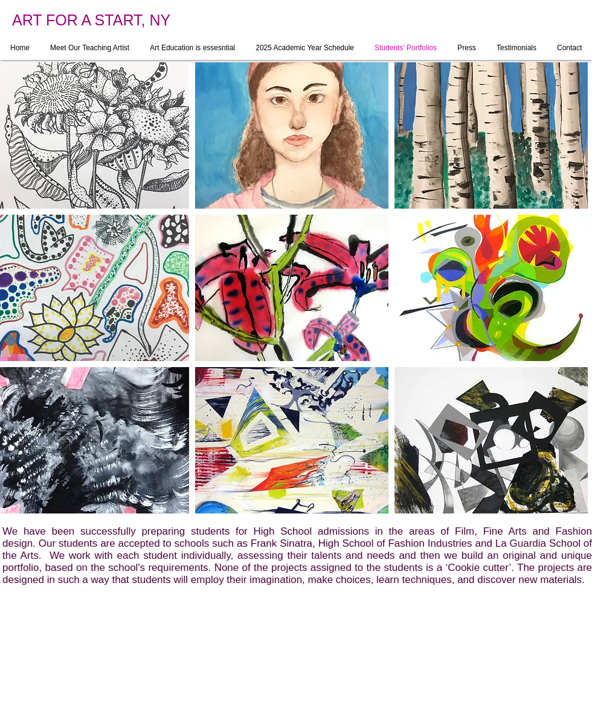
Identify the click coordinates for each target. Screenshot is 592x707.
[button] (291, 135)
